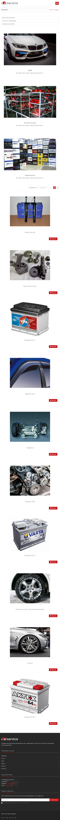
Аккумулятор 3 (30, 717)
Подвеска (30, 448)
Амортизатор (30, 232)
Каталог (3, 763)
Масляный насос (30, 286)
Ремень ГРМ (30, 501)
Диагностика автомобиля (8, 17)
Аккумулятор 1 (30, 340)
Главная (51, 9)
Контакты (3, 768)
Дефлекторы (30, 394)
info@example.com (9, 785)
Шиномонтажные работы (8, 24)
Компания (4, 755)
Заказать (53, 239)
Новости (3, 766)
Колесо (30, 663)
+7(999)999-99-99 (10, 783)
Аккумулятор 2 (30, 555)
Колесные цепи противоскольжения (30, 609)
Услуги (3, 758)
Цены (2, 761)
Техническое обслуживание (9, 20)
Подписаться (54, 800)
